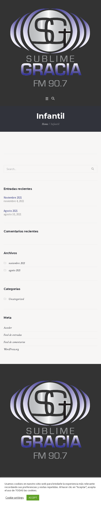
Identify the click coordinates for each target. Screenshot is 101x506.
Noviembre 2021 (13, 197)
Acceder (8, 328)
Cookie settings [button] (15, 497)
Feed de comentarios (14, 342)
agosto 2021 (14, 270)
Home (45, 124)
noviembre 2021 (17, 263)
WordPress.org (11, 349)
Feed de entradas (13, 335)
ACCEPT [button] (33, 497)
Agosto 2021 (11, 211)
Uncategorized (16, 299)
